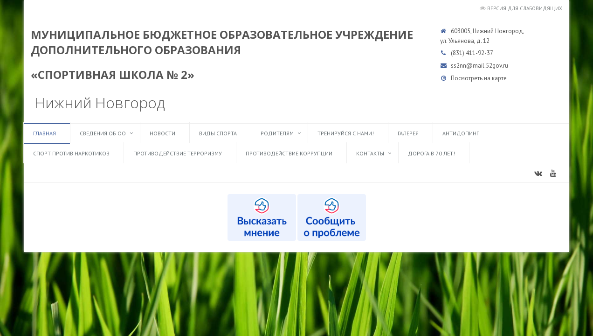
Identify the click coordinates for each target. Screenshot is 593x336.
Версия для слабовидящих (524, 8)
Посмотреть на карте (479, 78)
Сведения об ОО (103, 133)
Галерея (408, 133)
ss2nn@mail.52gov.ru (479, 66)
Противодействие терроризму (177, 153)
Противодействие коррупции (289, 153)
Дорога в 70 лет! (431, 153)
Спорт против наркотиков (71, 153)
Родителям (277, 133)
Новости (162, 133)
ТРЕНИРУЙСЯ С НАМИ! (345, 133)
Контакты (370, 153)
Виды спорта (218, 133)
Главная (44, 133)
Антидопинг (460, 133)
